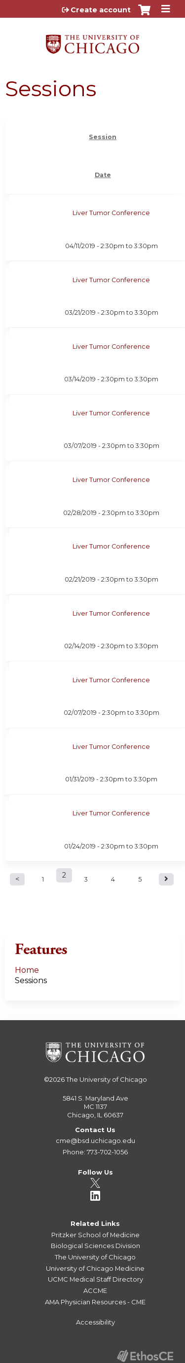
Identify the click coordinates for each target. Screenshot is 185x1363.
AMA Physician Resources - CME (95, 1302)
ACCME (95, 1290)
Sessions (31, 980)
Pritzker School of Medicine (95, 1235)
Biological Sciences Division (95, 1246)
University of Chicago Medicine (95, 1268)
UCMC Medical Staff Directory (95, 1279)
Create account (101, 9)
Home (27, 970)
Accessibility (95, 1322)
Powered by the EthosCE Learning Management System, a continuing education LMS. (145, 1356)
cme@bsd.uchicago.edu (95, 1140)
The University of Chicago (106, 1079)
